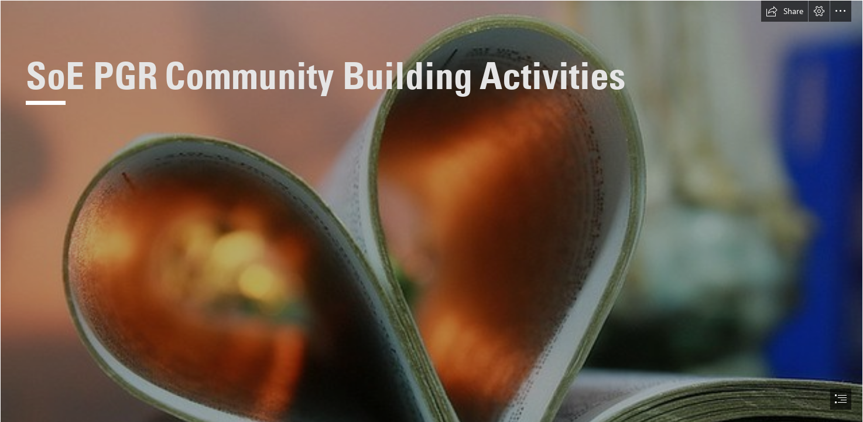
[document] (431, 211)
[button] (784, 11)
